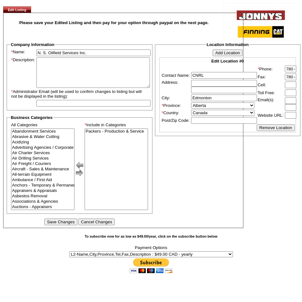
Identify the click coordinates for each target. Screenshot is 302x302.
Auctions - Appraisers (42, 212)
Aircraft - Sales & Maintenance (42, 175)
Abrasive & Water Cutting (42, 142)
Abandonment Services (42, 137)
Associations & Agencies (42, 207)
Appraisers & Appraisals (42, 196)
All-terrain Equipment (42, 180)
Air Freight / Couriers (42, 169)
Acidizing (42, 148)
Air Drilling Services (42, 164)
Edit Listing (17, 10)
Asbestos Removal (42, 202)
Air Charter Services (42, 158)
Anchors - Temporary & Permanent (42, 191)
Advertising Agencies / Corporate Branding (42, 153)
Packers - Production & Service (116, 137)
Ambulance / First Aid (42, 185)
